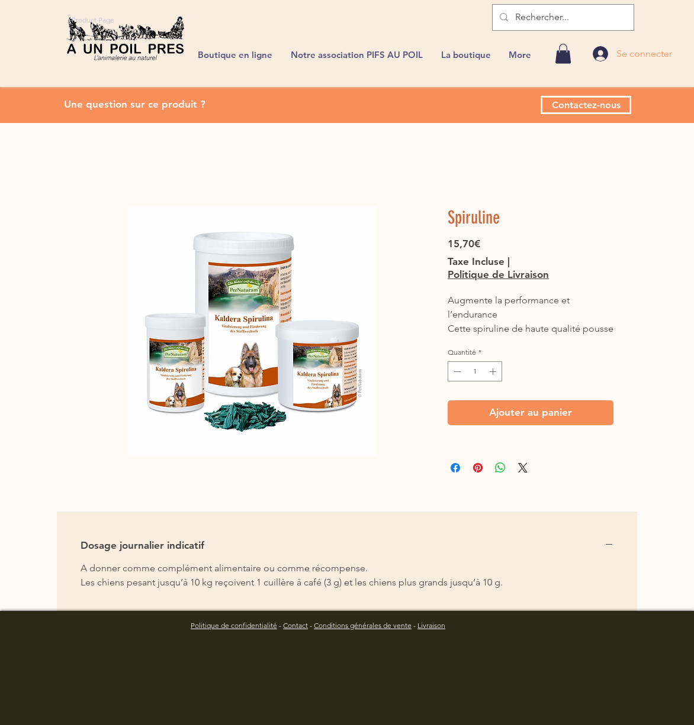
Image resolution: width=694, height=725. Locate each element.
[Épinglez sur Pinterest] (478, 468)
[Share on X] (523, 468)
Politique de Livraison (498, 274)
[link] (563, 53)
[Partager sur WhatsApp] (500, 468)
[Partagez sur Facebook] (455, 468)
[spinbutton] (474, 371)
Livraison (431, 625)
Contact (295, 625)
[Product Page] (93, 19)
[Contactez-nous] (586, 105)
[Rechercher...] (562, 17)
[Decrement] (455, 371)
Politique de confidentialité (234, 625)
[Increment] (493, 371)
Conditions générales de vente (363, 625)
